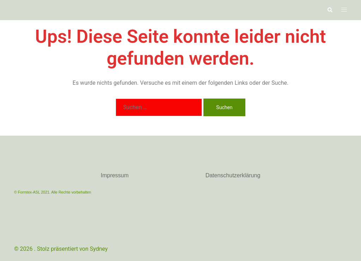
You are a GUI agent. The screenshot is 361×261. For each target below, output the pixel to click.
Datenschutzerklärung (233, 175)
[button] (329, 10)
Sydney (99, 248)
